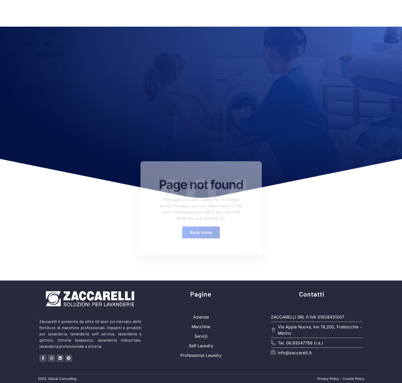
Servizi (328, 13)
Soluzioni (246, 13)
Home (220, 13)
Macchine (302, 13)
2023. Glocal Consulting (57, 379)
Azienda (275, 13)
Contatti (353, 13)
